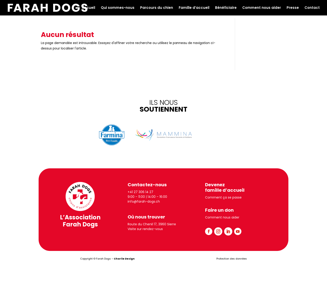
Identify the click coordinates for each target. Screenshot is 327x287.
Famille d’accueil (194, 8)
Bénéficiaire (226, 8)
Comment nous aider (261, 8)
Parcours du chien (156, 8)
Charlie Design (124, 258)
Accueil (88, 8)
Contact (312, 8)
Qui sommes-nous (117, 8)
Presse (293, 8)
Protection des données (231, 258)
